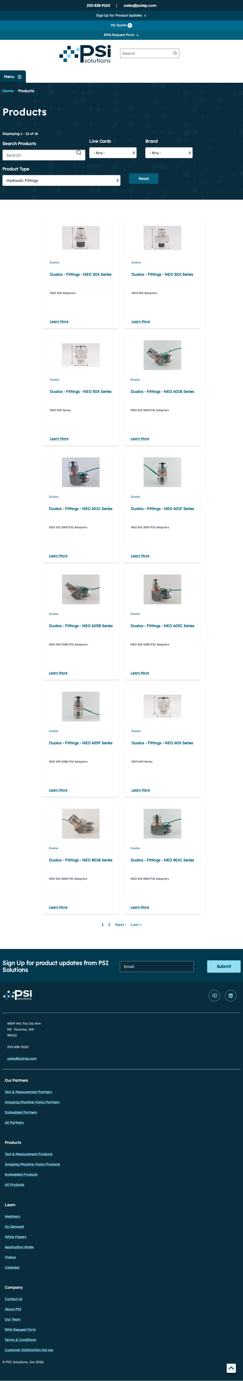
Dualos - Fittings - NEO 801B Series (80, 860)
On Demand (14, 1226)
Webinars (12, 1216)
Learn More (59, 321)
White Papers (15, 1237)
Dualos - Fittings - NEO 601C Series (80, 508)
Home (7, 90)
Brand (151, 141)
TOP (231, 1369)
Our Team (12, 1319)
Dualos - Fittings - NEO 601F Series (162, 508)
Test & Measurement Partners (28, 1092)
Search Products (19, 143)
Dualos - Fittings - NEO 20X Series (81, 274)
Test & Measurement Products (28, 1154)
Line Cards (100, 141)
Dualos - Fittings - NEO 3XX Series (162, 274)
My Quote (121, 25)
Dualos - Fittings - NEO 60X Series (162, 743)
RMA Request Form (119, 35)
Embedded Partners (21, 1112)
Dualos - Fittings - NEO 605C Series (162, 625)
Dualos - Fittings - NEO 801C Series (162, 860)
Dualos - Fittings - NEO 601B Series (162, 391)
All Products (14, 1185)
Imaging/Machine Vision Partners (32, 1102)
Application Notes (19, 1247)
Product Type (15, 169)
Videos (10, 1257)
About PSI (13, 1309)
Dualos (54, 262)
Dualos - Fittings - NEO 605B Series (81, 625)
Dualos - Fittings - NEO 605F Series (80, 743)
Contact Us (13, 1299)
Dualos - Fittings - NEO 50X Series (81, 391)
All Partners (14, 1122)
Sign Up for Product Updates (119, 15)
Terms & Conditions (20, 1340)
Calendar (12, 1267)
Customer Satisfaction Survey (29, 1350)
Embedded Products (21, 1174)
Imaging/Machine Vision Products (32, 1164)
